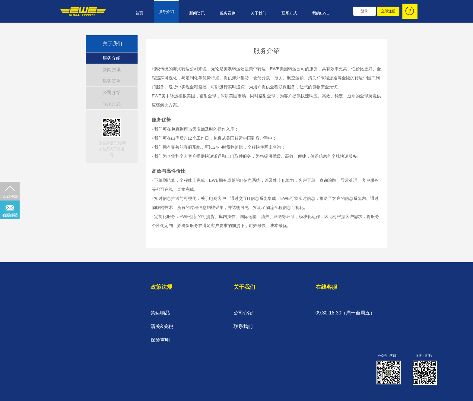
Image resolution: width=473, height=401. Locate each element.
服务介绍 (166, 11)
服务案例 (228, 13)
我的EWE (320, 13)
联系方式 (289, 13)
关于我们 (258, 13)
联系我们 (243, 326)
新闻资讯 (197, 13)
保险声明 (160, 340)
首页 (139, 13)
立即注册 (388, 11)
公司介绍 (112, 92)
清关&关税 (162, 326)
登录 (364, 11)
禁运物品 (160, 312)
